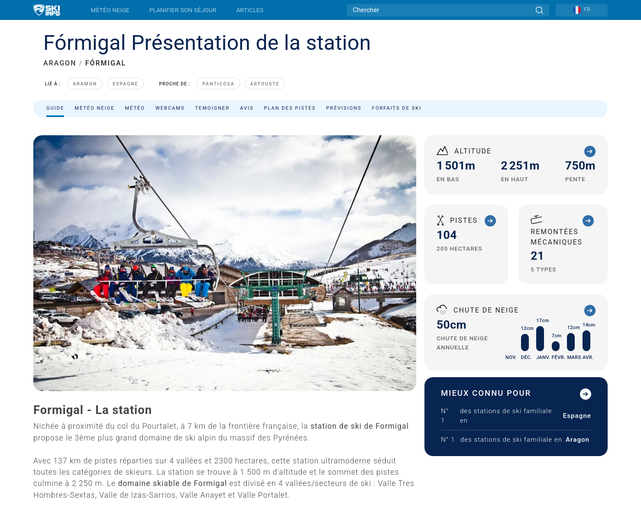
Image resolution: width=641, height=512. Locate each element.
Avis (246, 108)
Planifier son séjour (183, 10)
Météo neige (110, 10)
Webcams (170, 108)
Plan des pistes (290, 108)
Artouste (265, 84)
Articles (250, 10)
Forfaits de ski (396, 108)
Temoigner (212, 108)
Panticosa (218, 84)
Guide (55, 108)
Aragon (577, 440)
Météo (135, 108)
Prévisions (344, 108)
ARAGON (59, 63)
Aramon (85, 84)
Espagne (125, 84)
